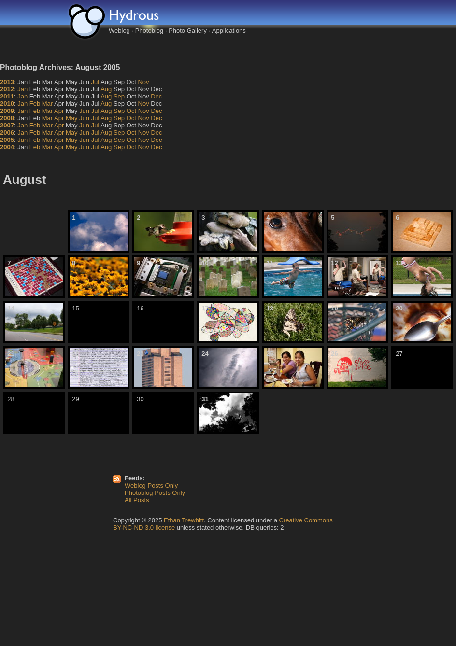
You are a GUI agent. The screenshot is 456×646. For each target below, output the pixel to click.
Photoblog (149, 30)
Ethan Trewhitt (184, 520)
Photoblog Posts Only (155, 492)
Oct (131, 110)
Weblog (119, 30)
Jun (84, 110)
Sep (119, 96)
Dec (156, 96)
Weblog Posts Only (151, 485)
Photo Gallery (188, 30)
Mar (47, 103)
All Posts (137, 500)
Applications (229, 30)
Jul (95, 81)
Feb (34, 103)
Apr (59, 110)
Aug (106, 89)
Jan (22, 89)
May (72, 118)
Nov (143, 81)
